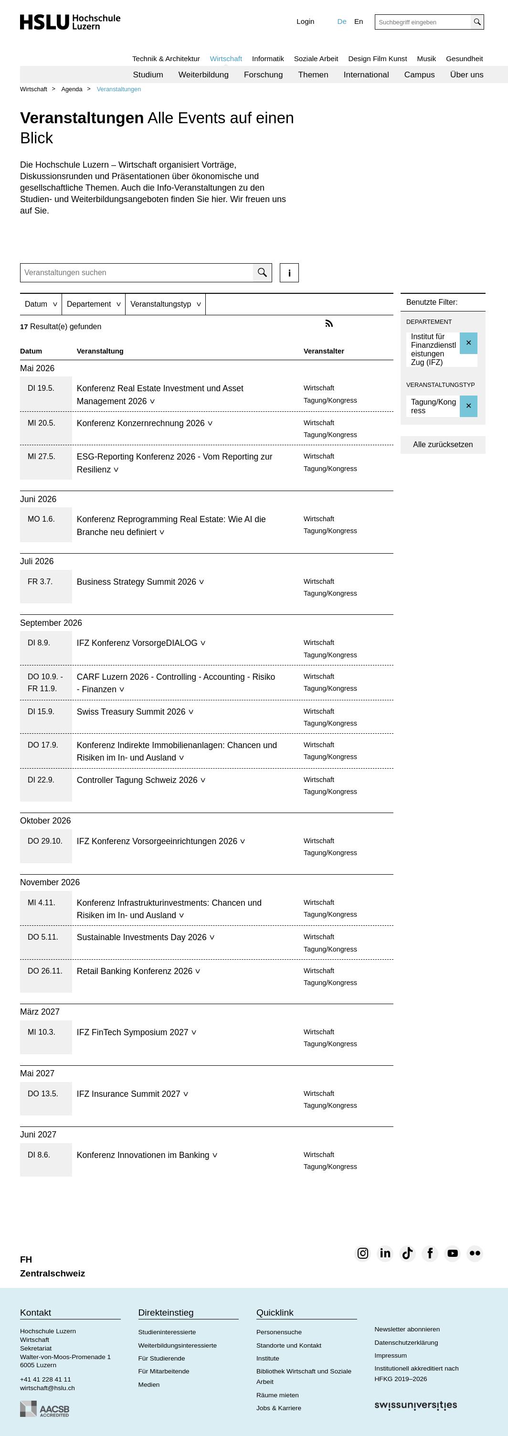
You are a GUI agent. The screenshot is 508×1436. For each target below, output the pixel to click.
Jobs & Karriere (278, 1408)
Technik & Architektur (166, 58)
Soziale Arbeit (316, 58)
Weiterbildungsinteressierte (177, 1345)
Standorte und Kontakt (288, 1345)
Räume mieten (277, 1395)
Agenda (71, 89)
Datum (31, 351)
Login (305, 21)
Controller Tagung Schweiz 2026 (141, 780)
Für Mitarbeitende (164, 1371)
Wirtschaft (226, 58)
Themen (313, 74)
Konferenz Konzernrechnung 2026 (144, 423)
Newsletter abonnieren (407, 1329)
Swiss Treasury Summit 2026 (135, 712)
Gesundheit (464, 58)
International (366, 74)
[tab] (41, 304)
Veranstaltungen (119, 89)
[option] (441, 349)
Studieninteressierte (167, 1332)
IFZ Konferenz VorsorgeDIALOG (141, 643)
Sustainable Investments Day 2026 (145, 937)
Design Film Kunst (377, 58)
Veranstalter (324, 351)
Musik (426, 58)
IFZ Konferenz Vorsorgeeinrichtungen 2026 (161, 841)
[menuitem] (148, 74)
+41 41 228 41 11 (45, 1379)
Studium (148, 74)
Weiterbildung (204, 74)
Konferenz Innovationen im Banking (147, 1155)
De (342, 21)
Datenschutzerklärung (406, 1342)
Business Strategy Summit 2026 (140, 582)
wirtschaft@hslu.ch (47, 1388)
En (358, 21)
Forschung (263, 74)
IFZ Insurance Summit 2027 (132, 1094)
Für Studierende (161, 1358)
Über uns (467, 74)
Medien (149, 1384)
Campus (419, 74)
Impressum (391, 1355)
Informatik (268, 58)
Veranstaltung (100, 351)
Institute (267, 1358)
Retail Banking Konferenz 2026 (139, 971)
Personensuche (279, 1332)
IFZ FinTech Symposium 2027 (136, 1032)
